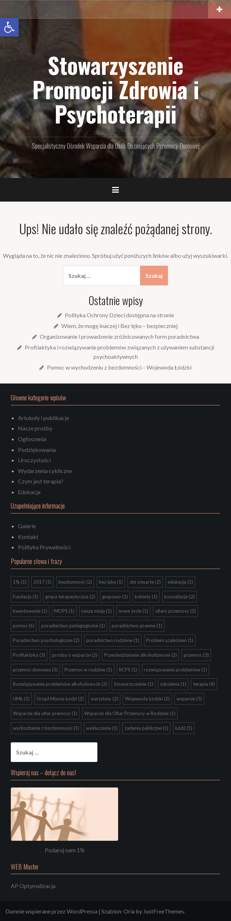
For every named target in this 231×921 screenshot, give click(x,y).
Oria (129, 911)
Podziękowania (37, 449)
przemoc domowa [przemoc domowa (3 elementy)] (35, 669)
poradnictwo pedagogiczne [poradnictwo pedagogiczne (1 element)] (73, 625)
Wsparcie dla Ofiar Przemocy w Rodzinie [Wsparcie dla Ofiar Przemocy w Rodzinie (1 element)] (129, 713)
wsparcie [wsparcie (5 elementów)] (189, 698)
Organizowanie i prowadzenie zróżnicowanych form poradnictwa (119, 336)
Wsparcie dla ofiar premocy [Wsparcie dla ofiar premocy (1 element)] (45, 713)
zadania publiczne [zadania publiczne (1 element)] (146, 728)
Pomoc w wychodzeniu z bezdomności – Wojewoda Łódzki (119, 367)
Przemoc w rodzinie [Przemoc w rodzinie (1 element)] (88, 669)
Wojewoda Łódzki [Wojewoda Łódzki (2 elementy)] (147, 698)
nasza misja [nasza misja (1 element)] (96, 611)
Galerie (27, 525)
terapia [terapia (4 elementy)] (204, 684)
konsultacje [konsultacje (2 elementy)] (179, 596)
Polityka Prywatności (44, 547)
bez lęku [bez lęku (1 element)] (111, 582)
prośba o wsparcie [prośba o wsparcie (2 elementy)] (74, 655)
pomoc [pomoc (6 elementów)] (23, 625)
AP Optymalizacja (33, 885)
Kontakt (28, 536)
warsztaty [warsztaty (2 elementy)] (104, 698)
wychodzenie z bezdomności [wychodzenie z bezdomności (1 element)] (46, 728)
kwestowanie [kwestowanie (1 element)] (30, 611)
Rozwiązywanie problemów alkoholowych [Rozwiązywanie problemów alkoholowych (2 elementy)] (60, 684)
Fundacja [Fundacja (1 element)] (25, 596)
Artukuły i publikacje (43, 417)
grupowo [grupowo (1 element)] (115, 596)
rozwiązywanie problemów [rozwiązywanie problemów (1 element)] (175, 669)
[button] (9, 27)
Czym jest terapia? (40, 481)
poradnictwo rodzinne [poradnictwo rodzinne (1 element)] (112, 640)
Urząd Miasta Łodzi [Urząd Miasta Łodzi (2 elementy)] (60, 698)
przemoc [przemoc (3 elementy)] (196, 655)
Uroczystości (34, 460)
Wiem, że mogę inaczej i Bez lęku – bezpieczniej (119, 325)
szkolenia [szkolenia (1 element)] (173, 684)
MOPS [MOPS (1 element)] (64, 611)
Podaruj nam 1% (65, 850)
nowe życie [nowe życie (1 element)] (133, 611)
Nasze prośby (35, 428)
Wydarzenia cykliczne (45, 470)
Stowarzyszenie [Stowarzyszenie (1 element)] (133, 684)
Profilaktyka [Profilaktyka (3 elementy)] (29, 655)
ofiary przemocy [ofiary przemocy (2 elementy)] (175, 611)
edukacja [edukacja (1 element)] (180, 582)
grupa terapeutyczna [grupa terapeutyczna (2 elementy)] (70, 596)
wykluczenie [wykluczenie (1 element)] (102, 728)
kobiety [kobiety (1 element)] (146, 596)
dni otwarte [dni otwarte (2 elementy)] (145, 582)
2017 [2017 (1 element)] (42, 582)
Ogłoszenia (32, 438)
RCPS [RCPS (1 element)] (128, 669)
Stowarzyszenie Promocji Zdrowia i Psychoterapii (115, 89)
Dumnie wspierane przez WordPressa (51, 911)
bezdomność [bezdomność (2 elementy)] (75, 582)
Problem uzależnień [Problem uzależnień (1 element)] (169, 640)
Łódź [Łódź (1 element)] (183, 728)
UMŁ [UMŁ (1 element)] (21, 698)
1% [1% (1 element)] (20, 582)
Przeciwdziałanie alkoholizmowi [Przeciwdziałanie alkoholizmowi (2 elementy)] (140, 655)
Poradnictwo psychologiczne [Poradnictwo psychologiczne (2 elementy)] (46, 640)
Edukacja (29, 491)
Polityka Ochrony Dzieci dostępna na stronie (119, 315)
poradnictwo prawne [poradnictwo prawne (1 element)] (137, 625)
